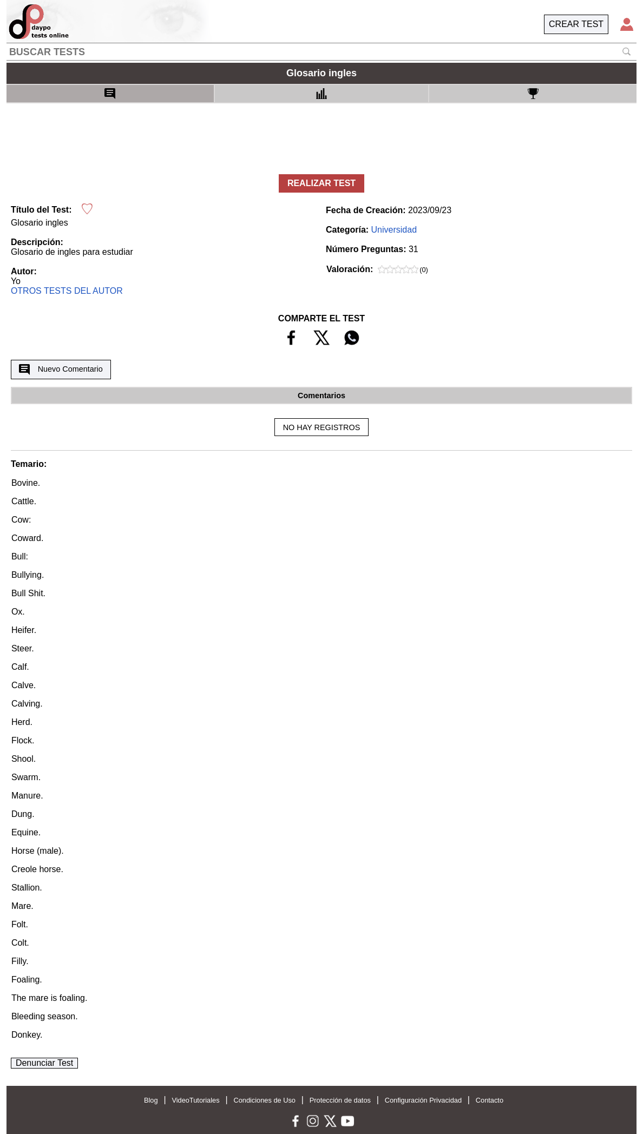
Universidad (394, 229)
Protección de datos (340, 1100)
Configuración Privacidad (423, 1100)
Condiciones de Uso (264, 1100)
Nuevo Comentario (60, 369)
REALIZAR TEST (321, 183)
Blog (151, 1100)
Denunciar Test (44, 1062)
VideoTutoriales (195, 1100)
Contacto (489, 1100)
